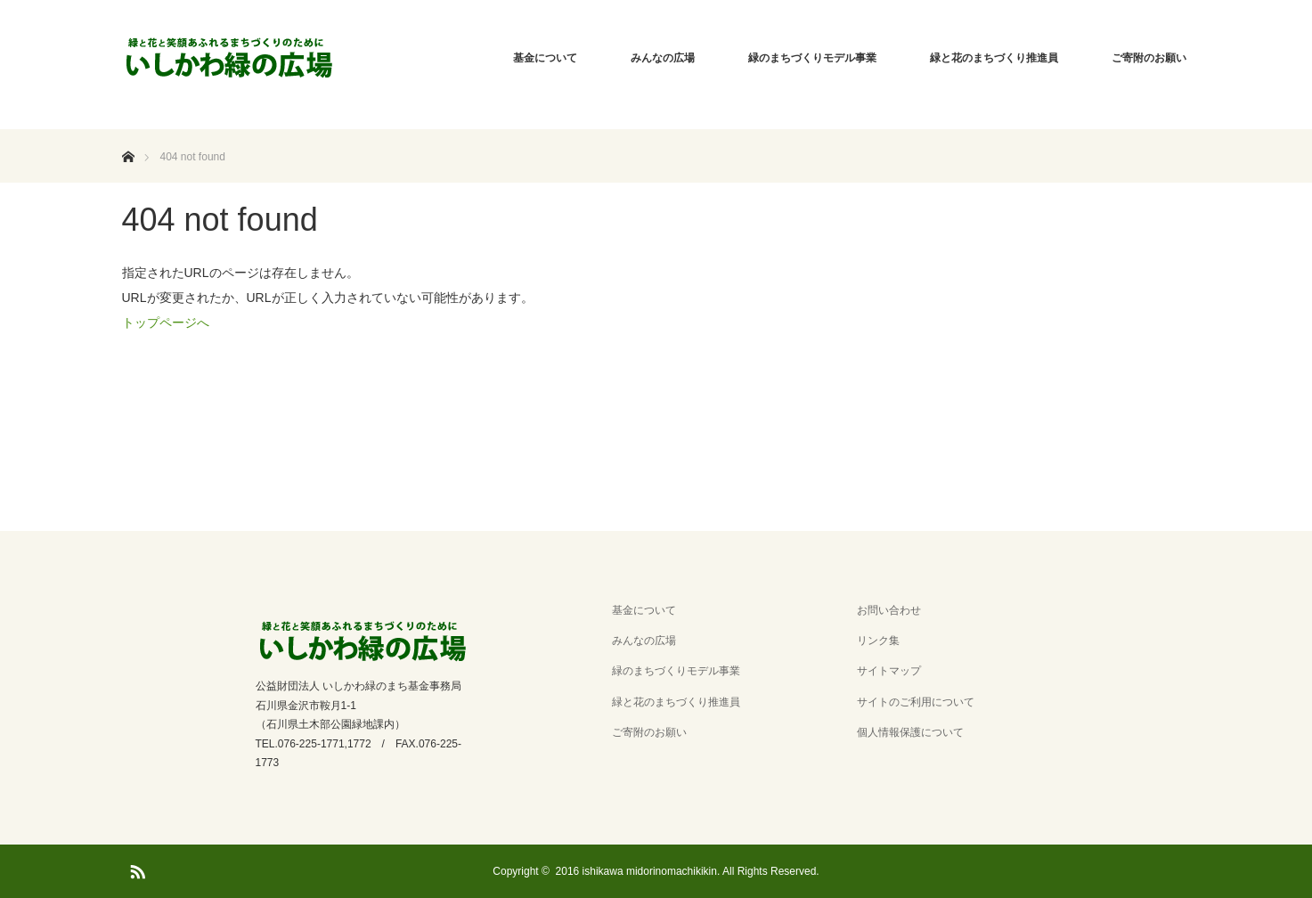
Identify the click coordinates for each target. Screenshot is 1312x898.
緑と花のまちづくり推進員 (994, 58)
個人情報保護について (910, 732)
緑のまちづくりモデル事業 (812, 58)
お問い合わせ (889, 610)
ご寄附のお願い (1149, 58)
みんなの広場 (663, 58)
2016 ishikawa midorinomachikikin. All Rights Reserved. (687, 871)
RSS (135, 868)
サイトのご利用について (915, 702)
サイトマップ (889, 671)
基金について (545, 58)
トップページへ (165, 322)
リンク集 (878, 640)
